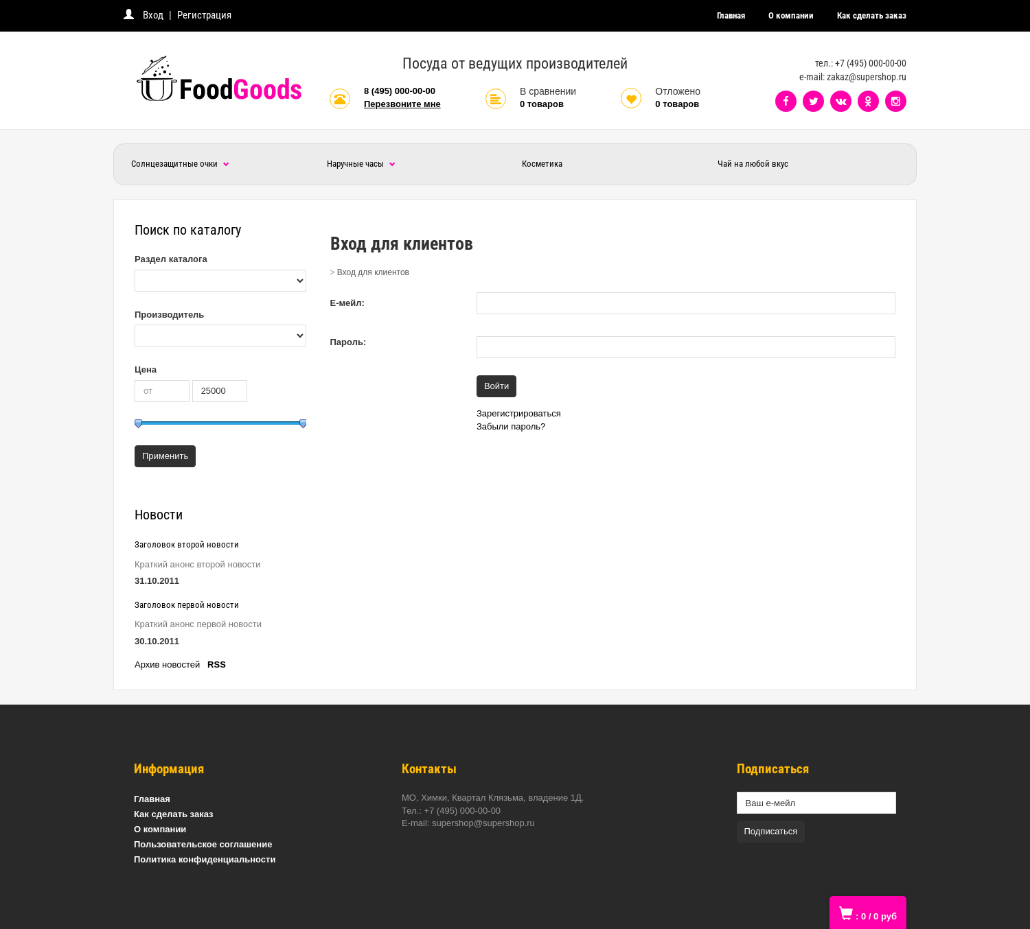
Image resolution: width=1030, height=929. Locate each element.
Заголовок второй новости (187, 544)
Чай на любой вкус (753, 163)
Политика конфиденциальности (204, 859)
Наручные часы (361, 163)
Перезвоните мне (402, 104)
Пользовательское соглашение (203, 844)
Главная (731, 15)
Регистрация (204, 15)
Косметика (542, 163)
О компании (791, 15)
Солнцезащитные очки (180, 163)
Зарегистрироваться (519, 413)
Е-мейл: (347, 303)
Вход (153, 15)
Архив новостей (167, 664)
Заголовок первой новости (187, 605)
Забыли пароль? (511, 426)
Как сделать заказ (871, 15)
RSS (216, 664)
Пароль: (348, 342)
